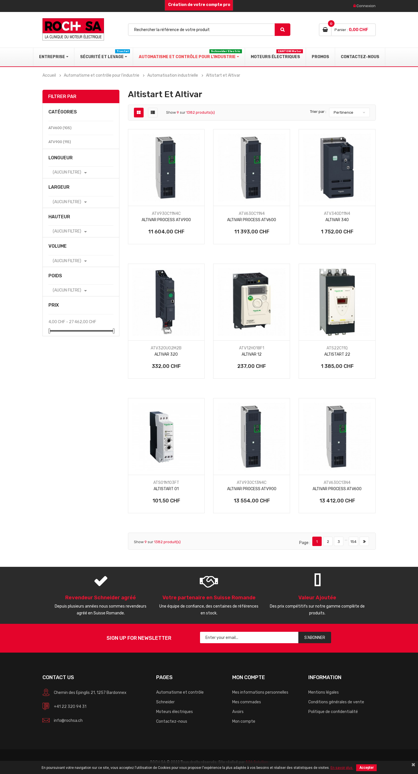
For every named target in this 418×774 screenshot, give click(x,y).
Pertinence (343, 112)
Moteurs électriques (174, 711)
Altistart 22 (337, 354)
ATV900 (59, 142)
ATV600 (60, 128)
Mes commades (246, 702)
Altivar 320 (166, 354)
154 (353, 541)
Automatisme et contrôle (180, 692)
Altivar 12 (252, 354)
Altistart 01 (166, 488)
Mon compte (243, 721)
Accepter (366, 768)
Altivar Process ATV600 (251, 219)
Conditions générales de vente (336, 702)
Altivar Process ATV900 (166, 219)
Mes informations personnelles (260, 692)
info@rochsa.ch (68, 720)
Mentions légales (323, 692)
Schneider (165, 702)
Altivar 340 (337, 219)
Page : (304, 542)
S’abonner (314, 637)
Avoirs (238, 711)
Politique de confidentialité (333, 711)
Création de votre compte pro (198, 4)
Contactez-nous (171, 721)
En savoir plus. (342, 768)
